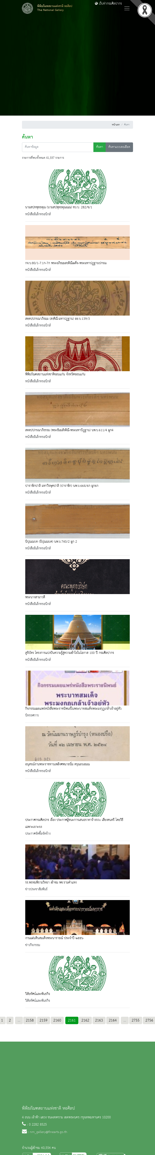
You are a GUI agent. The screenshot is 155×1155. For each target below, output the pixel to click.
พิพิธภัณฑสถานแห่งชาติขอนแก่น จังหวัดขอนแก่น (55, 374)
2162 (85, 1020)
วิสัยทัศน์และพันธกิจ (37, 994)
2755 (136, 1020)
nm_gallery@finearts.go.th (48, 1132)
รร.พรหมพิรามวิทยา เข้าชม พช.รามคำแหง (51, 883)
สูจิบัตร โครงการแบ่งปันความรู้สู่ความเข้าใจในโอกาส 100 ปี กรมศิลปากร (69, 653)
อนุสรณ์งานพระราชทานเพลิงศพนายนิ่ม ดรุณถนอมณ (57, 764)
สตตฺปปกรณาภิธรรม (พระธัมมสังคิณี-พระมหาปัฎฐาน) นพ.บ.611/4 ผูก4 (69, 430)
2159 (43, 1020)
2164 (113, 1020)
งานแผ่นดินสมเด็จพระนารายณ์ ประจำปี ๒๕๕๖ (54, 938)
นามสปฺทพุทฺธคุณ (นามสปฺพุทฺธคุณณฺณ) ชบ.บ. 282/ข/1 (58, 207)
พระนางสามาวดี (35, 597)
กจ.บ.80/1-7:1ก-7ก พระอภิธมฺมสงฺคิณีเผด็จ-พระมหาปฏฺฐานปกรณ (65, 263)
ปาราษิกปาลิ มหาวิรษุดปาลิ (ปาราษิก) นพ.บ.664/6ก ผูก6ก (61, 486)
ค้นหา (99, 147)
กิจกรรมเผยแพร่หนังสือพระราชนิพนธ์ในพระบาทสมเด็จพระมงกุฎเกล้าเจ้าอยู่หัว (73, 709)
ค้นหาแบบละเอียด (119, 147)
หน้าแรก (116, 124)
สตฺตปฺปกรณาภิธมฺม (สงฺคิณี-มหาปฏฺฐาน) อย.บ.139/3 (57, 319)
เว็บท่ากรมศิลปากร (108, 4)
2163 (99, 1020)
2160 (57, 1020)
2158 (30, 1020)
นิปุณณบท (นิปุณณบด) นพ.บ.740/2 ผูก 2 (51, 542)
